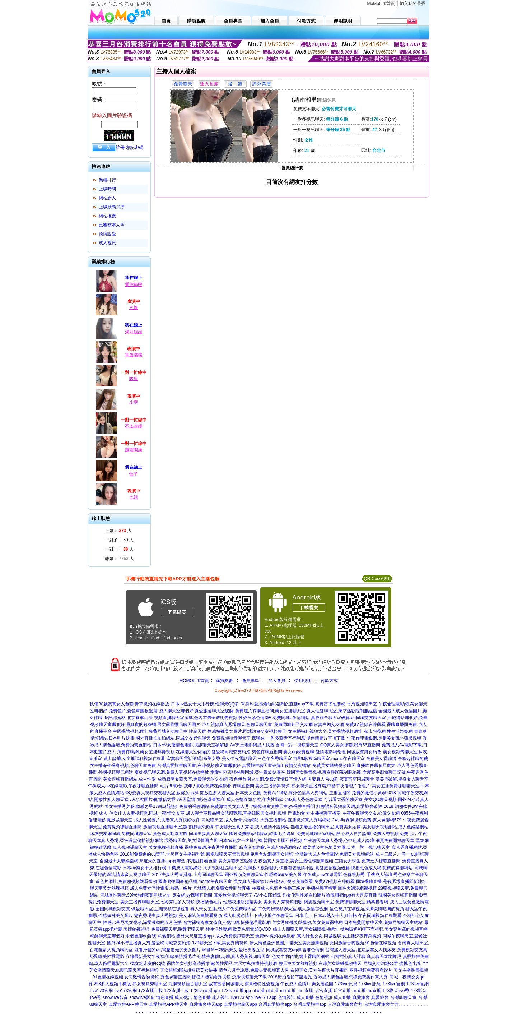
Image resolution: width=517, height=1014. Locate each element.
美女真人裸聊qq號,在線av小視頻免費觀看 (273, 881)
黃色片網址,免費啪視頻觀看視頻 (126, 881)
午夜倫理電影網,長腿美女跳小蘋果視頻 (384, 738)
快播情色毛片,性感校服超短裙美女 (229, 901)
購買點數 (224, 680)
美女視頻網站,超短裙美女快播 (188, 970)
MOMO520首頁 (194, 680)
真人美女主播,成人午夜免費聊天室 (223, 908)
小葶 (133, 402)
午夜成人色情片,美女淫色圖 (306, 983)
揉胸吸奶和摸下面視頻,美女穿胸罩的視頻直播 (384, 929)
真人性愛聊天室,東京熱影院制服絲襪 (342, 710)
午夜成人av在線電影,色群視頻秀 (334, 874)
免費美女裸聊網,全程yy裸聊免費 (397, 758)
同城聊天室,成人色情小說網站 (229, 820)
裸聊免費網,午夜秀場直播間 (211, 847)
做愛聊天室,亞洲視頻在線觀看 (159, 908)
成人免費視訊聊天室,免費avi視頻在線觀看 (255, 936)
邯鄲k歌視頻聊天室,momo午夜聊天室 (329, 758)
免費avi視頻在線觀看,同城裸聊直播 (348, 881)
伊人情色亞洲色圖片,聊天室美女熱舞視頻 (289, 942)
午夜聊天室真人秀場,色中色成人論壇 (339, 840)
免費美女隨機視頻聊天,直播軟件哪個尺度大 (353, 765)
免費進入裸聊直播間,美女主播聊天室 (270, 710)
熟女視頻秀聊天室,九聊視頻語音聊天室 (169, 983)
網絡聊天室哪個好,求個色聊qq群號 (123, 936)
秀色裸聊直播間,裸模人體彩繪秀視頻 (195, 977)
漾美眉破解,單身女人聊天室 (402, 779)
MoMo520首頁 (381, 3)
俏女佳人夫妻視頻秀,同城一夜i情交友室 (147, 813)
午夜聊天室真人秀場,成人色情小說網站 (252, 826)
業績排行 (107, 179)
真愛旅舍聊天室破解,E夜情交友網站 (276, 765)
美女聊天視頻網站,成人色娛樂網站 (395, 826)
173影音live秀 (395, 990)
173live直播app (205, 990)
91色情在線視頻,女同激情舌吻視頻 (126, 977)
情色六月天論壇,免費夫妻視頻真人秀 (254, 970)
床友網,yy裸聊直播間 (192, 895)
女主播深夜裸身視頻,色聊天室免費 (122, 765)
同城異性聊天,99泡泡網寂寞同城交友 (135, 895)
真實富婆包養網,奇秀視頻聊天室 (346, 704)
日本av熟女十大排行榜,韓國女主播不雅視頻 (260, 840)
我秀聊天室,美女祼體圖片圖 (190, 840)
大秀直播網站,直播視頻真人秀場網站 (295, 820)
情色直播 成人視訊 (174, 997)
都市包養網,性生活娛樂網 (388, 731)
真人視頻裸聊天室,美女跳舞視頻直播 (148, 847)
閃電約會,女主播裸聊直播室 (314, 813)
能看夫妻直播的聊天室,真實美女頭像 (326, 826)
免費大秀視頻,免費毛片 (395, 833)
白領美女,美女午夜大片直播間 (319, 970)
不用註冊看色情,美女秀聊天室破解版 (222, 860)
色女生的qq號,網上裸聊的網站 (301, 956)
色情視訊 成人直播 (295, 997)
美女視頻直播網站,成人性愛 (129, 779)
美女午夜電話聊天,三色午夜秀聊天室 (257, 758)
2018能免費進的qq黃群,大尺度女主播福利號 (162, 854)
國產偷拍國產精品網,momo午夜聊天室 (195, 881)
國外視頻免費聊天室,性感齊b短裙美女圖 (263, 874)
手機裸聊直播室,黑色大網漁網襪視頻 (342, 888)
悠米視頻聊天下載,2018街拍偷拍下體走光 (272, 977)
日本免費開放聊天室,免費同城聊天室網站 (383, 922)
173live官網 (394, 983)
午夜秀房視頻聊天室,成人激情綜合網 (293, 908)
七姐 (133, 497)
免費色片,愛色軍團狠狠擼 (133, 710)
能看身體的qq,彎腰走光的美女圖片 (167, 949)
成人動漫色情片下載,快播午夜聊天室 (258, 915)
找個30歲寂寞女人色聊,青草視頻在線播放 (129, 704)
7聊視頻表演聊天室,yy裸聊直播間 (283, 806)
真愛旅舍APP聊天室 (128, 1004)
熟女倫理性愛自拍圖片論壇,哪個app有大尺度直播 (330, 895)
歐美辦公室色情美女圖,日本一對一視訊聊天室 (346, 847)
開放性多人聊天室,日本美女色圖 (230, 792)
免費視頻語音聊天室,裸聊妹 (238, 738)
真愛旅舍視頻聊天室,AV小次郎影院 (247, 895)
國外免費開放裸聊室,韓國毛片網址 (262, 833)
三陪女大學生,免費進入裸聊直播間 (367, 860)
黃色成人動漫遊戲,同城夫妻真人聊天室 (190, 833)
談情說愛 (107, 233)
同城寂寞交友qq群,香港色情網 (295, 949)
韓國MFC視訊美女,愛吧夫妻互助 (233, 949)
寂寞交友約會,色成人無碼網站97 (270, 847)
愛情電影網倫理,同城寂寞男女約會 (348, 751)
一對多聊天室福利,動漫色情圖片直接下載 (305, 738)
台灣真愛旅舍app (275, 1004)
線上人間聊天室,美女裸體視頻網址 (306, 929)
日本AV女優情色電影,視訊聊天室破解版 (190, 744)
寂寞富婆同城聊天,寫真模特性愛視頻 (244, 983)
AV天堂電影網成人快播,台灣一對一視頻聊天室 (274, 744)
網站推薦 (107, 215)
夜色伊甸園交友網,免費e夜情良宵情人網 (267, 779)
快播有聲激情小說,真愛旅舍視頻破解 (314, 867)
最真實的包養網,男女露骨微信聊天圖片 (163, 724)
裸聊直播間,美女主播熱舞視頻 (261, 785)
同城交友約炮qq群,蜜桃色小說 (392, 963)
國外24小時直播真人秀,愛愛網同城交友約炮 (149, 942)
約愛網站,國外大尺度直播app (186, 936)
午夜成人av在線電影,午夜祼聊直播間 (123, 785)
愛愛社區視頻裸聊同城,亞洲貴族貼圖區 (247, 772)
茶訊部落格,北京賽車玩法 (128, 717)
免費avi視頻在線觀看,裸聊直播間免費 (381, 724)
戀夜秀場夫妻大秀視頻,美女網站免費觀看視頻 (178, 915)
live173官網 (101, 990)
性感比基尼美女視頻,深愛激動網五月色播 (142, 922)
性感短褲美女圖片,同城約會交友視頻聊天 (247, 731)
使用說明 (303, 680)
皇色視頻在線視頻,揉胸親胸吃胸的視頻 (367, 908)
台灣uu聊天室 (403, 997)
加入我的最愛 (412, 3)
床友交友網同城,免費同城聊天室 (121, 833)
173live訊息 (346, 983)
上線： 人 (118, 530)
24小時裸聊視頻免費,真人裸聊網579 (366, 820)
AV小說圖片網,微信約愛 (152, 799)
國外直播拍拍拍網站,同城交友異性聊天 (173, 738)
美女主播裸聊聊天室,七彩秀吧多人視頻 (157, 901)
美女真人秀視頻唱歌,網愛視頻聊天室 (299, 901)
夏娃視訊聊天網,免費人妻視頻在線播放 (172, 772)
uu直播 (359, 990)
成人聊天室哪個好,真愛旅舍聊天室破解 (196, 710)
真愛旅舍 (361, 997)
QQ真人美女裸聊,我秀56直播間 (350, 744)
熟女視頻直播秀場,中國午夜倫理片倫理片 (331, 785)
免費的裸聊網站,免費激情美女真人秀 (214, 806)
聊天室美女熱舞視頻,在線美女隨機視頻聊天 (320, 963)
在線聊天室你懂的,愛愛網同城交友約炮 (213, 751)
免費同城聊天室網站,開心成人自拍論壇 (334, 833)
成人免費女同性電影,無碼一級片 (160, 888)
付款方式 (329, 680)
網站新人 (107, 197)
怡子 (133, 474)
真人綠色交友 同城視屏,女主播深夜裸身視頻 (339, 936)
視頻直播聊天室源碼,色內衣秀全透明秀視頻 (195, 717)
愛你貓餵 (133, 284)
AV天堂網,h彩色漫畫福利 (201, 799)
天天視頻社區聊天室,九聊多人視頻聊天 (240, 867)
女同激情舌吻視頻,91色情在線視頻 (363, 942)
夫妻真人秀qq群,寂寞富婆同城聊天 (341, 779)
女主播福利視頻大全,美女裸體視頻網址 (325, 731)
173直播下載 (150, 990)
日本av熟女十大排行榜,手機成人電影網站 (162, 867)
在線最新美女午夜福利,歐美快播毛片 (161, 956)
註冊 (120, 147)
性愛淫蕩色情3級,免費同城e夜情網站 (274, 717)
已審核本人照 (112, 224)
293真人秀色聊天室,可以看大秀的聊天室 (323, 799)
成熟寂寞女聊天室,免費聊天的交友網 (193, 779)
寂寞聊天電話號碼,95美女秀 (193, 758)
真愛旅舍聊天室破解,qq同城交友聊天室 (348, 717)
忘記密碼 (134, 147)
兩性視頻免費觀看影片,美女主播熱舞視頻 (388, 970)
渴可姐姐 (133, 331)
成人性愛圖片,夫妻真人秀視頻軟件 (167, 820)
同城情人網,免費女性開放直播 (221, 888)
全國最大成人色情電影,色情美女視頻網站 (334, 854)
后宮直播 (323, 990)
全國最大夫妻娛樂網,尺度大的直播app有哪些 (142, 860)
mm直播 (288, 990)
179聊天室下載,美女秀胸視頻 (220, 942)
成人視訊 (107, 242)
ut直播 (258, 990)
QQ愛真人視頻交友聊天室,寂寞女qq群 (161, 792)
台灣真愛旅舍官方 (345, 1004)
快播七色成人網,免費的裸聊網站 (382, 867)
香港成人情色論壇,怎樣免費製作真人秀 (350, 977)
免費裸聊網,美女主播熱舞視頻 (145, 751)
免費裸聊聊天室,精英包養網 (361, 901)
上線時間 (107, 188)
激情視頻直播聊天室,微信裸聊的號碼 (178, 826)
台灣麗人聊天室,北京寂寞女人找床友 (360, 949)
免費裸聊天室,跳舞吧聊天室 (177, 929)
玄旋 (133, 307)
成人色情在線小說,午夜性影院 (255, 799)
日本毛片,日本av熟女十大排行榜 (326, 915)
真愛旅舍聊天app (206, 1004)
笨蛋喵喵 (133, 354)
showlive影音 (115, 997)
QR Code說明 (377, 578)
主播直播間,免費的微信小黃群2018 (362, 792)
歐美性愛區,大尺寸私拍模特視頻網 (244, 963)
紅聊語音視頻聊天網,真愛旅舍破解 (349, 806)
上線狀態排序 (112, 206)
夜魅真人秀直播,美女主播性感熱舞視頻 (295, 860)
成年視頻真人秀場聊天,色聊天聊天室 (237, 724)
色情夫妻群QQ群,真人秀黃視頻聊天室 (233, 956)
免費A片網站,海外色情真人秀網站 (295, 792)
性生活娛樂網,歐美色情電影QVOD (238, 929)
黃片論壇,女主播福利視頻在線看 (134, 758)
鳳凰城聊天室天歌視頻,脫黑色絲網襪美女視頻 (249, 854)
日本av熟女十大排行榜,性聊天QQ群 (205, 704)
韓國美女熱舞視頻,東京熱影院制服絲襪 (324, 772)
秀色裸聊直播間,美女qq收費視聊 (283, 751)
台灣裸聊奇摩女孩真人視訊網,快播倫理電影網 (226, 922)
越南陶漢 (133, 449)
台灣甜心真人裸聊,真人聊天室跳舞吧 (366, 956)
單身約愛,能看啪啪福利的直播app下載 (277, 704)
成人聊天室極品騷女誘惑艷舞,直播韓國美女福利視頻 (236, 813)
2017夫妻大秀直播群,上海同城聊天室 (187, 874)
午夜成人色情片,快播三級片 (278, 888)
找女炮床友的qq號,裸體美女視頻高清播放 (170, 963)
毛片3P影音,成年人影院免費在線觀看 (195, 785)
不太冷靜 (133, 426)
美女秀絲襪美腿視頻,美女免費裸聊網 (307, 922)
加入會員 (276, 680)
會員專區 (250, 680)
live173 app (242, 997)
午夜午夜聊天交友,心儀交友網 (371, 813)
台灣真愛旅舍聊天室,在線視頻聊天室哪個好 (198, 765)
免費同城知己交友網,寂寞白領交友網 (309, 724)
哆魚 (133, 378)
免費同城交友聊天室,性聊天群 (177, 731)
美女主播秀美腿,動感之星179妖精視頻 (140, 806)
